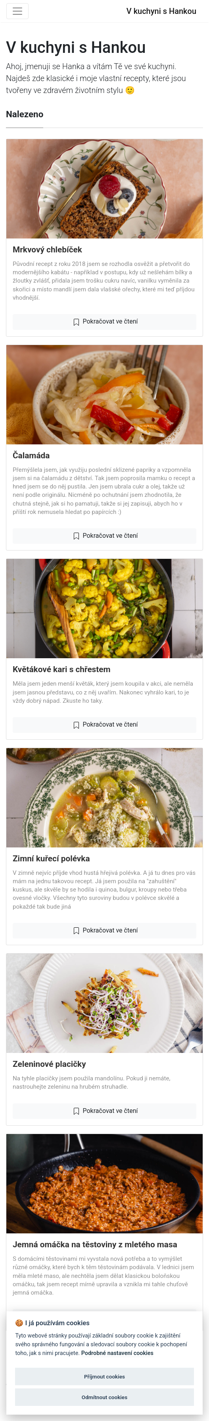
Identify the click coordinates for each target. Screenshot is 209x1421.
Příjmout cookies (104, 1376)
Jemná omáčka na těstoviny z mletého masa (95, 1244)
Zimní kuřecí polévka (51, 858)
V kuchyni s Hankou (161, 11)
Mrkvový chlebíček (47, 249)
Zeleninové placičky (49, 1064)
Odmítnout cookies (104, 1397)
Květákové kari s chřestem (62, 669)
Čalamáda (31, 455)
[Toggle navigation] (17, 11)
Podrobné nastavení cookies (117, 1353)
